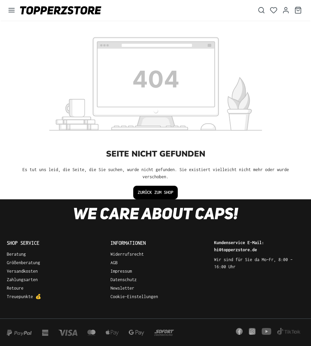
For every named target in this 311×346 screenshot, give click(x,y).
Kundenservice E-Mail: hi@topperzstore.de (239, 246)
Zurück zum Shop (155, 192)
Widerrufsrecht (127, 254)
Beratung (16, 254)
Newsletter (122, 288)
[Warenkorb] (298, 10)
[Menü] (11, 10)
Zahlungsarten (22, 279)
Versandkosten (22, 271)
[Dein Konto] (286, 10)
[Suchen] (261, 10)
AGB (114, 262)
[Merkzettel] (273, 10)
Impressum (121, 271)
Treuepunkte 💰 (24, 296)
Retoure (15, 288)
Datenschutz (123, 279)
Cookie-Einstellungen (134, 296)
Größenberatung (23, 262)
